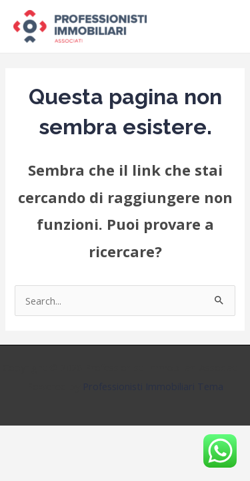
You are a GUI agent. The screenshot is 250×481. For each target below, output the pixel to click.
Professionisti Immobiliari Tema (153, 386)
